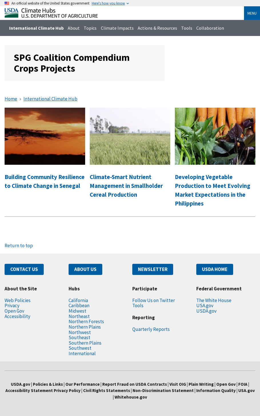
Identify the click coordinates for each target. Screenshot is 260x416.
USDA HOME (214, 269)
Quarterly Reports (151, 329)
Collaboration (210, 28)
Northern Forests (86, 321)
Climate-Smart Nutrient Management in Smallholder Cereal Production (126, 185)
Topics (90, 28)
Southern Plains (85, 343)
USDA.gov (206, 311)
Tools (186, 28)
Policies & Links (48, 384)
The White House (213, 300)
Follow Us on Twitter (153, 300)
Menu (252, 13)
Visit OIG (177, 384)
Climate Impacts (117, 28)
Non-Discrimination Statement (163, 390)
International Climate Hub (36, 28)
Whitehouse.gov (131, 397)
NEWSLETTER (152, 269)
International (82, 353)
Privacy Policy (67, 390)
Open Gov (14, 311)
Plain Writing (202, 384)
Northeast (79, 316)
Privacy (12, 305)
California (78, 300)
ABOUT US (85, 269)
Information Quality (216, 390)
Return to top (19, 245)
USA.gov (204, 305)
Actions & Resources (157, 28)
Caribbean (79, 305)
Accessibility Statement (29, 390)
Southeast (79, 337)
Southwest (80, 348)
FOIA (242, 384)
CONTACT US (24, 269)
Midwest (77, 311)
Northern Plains (85, 327)
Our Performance (82, 384)
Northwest (80, 332)
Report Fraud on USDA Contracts (134, 384)
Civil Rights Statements (107, 390)
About (74, 28)
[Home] (51, 16)
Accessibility (17, 316)
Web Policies (18, 300)
